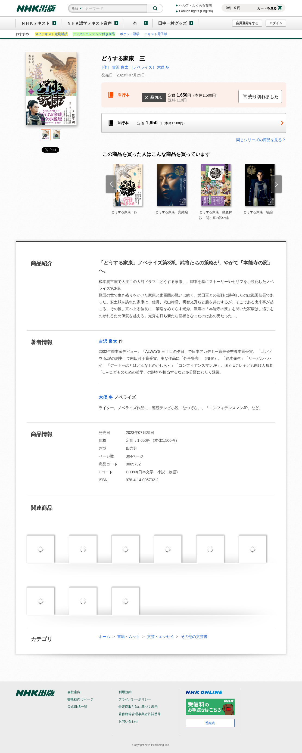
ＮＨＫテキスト (35, 23)
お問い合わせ (128, 721)
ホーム (104, 636)
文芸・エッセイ (160, 636)
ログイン (275, 23)
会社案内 (73, 692)
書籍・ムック (128, 636)
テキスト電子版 (155, 34)
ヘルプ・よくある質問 (195, 5)
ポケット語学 (129, 34)
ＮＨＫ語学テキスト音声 (89, 23)
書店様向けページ (80, 699)
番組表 (210, 723)
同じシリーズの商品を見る (261, 140)
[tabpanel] (51, 90)
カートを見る (269, 8)
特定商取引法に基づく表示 (138, 707)
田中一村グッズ (172, 23)
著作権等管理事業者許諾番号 (140, 714)
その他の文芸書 (194, 636)
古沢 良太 (108, 341)
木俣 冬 (106, 397)
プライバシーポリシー (135, 699)
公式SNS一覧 (77, 707)
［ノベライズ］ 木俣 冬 (149, 67)
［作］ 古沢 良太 (113, 67)
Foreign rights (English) (196, 11)
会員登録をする (247, 23)
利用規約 (125, 692)
